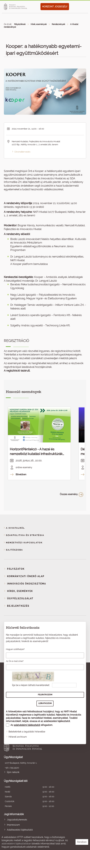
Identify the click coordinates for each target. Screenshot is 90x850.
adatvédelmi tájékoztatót (27, 725)
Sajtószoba (14, 550)
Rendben (82, 842)
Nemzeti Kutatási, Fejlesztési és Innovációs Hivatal (37, 746)
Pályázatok (16, 569)
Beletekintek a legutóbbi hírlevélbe (27, 731)
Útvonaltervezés (22, 152)
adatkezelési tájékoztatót (57, 721)
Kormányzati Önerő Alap (25, 576)
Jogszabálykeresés (17, 819)
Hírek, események (39, 24)
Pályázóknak (19, 24)
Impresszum (13, 824)
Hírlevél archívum (18, 736)
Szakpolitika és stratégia (25, 535)
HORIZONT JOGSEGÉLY (54, 6)
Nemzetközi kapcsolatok (24, 542)
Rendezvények (58, 24)
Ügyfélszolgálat (20, 598)
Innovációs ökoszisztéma (26, 583)
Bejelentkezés (18, 606)
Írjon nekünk (13, 772)
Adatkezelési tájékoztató (20, 829)
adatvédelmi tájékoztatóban (16, 843)
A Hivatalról (15, 528)
